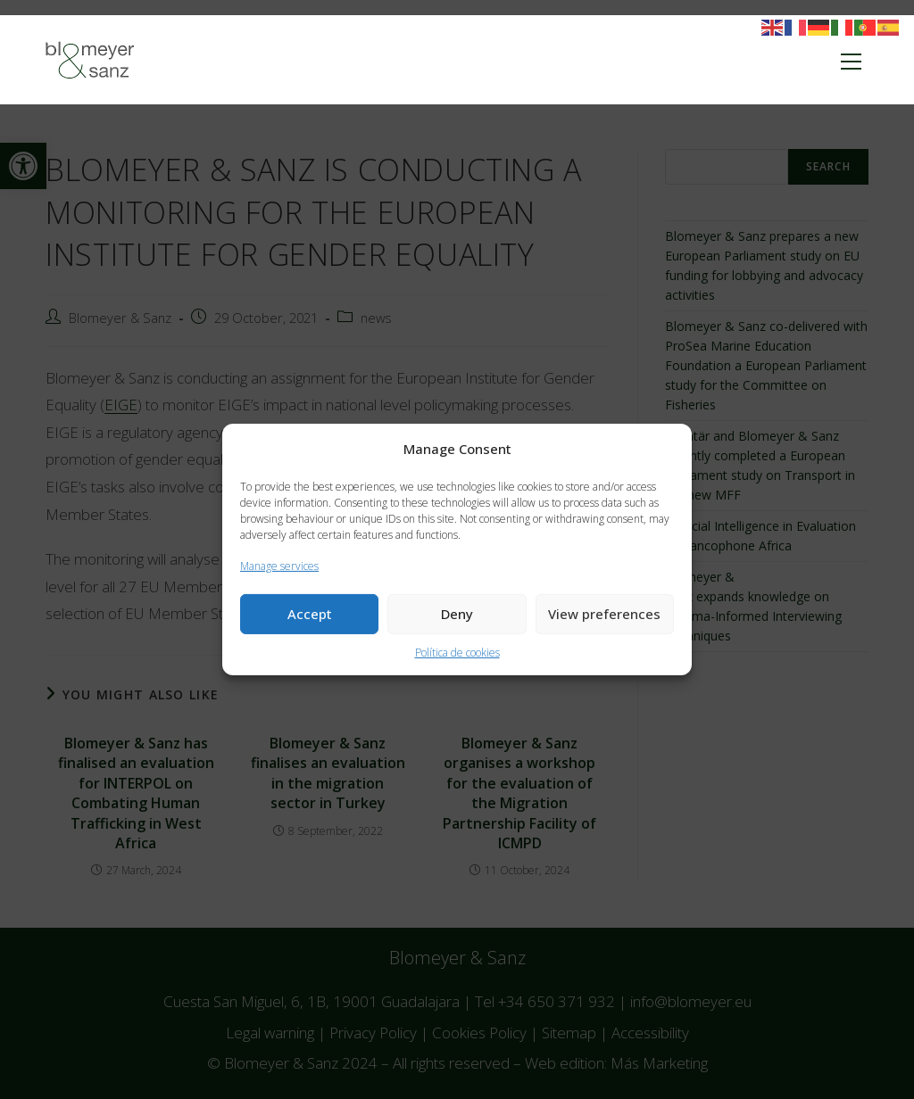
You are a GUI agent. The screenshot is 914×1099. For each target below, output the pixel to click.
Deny (457, 614)
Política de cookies (457, 652)
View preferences (604, 614)
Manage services (279, 566)
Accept (309, 614)
